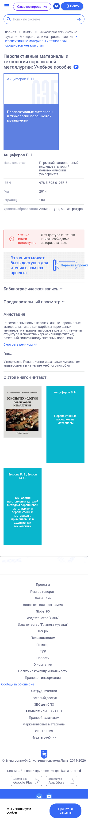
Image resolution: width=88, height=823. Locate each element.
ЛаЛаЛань (43, 598)
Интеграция (44, 731)
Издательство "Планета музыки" (43, 624)
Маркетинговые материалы (44, 724)
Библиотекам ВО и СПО (44, 711)
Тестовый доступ (44, 698)
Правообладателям (44, 718)
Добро (43, 631)
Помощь (43, 645)
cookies (12, 812)
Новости (43, 658)
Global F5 (43, 611)
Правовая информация (43, 678)
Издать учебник (44, 737)
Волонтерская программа (43, 605)
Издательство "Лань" (43, 618)
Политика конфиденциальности (43, 671)
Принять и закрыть (65, 810)
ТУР (43, 651)
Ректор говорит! (42, 592)
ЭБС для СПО (44, 704)
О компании (43, 664)
